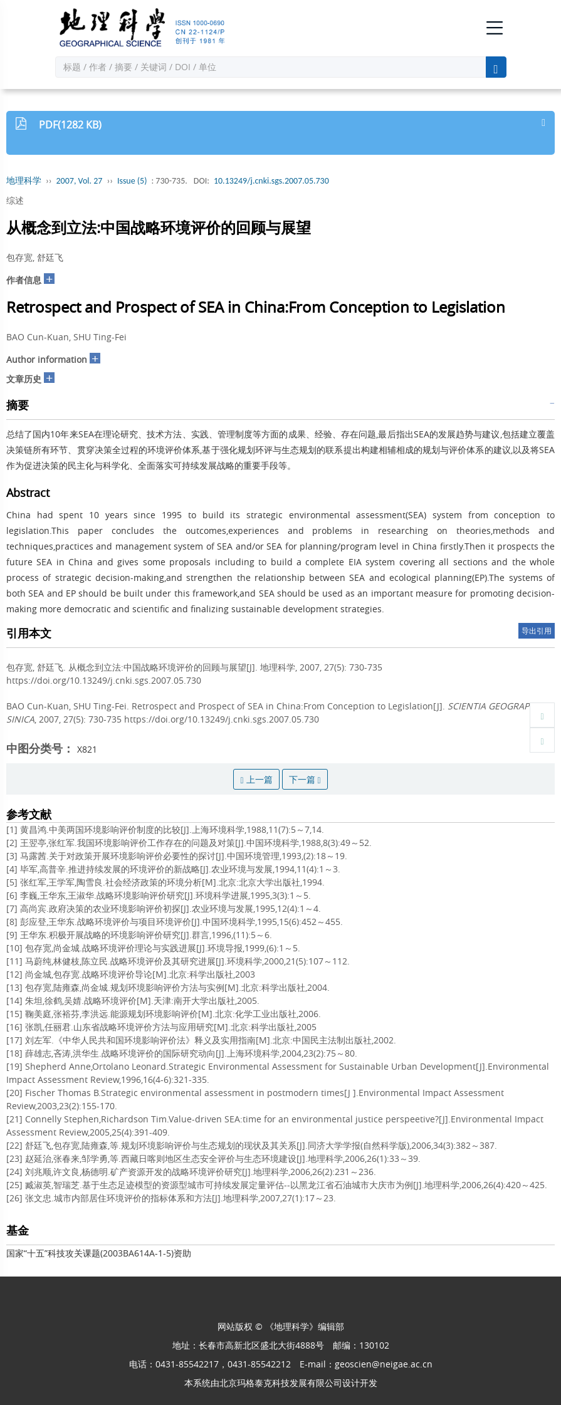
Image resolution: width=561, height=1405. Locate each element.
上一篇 (256, 779)
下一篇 (305, 779)
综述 (15, 200)
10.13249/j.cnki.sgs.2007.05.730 (271, 180)
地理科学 (23, 180)
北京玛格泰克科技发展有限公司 (280, 1383)
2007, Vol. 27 (79, 180)
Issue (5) (132, 180)
